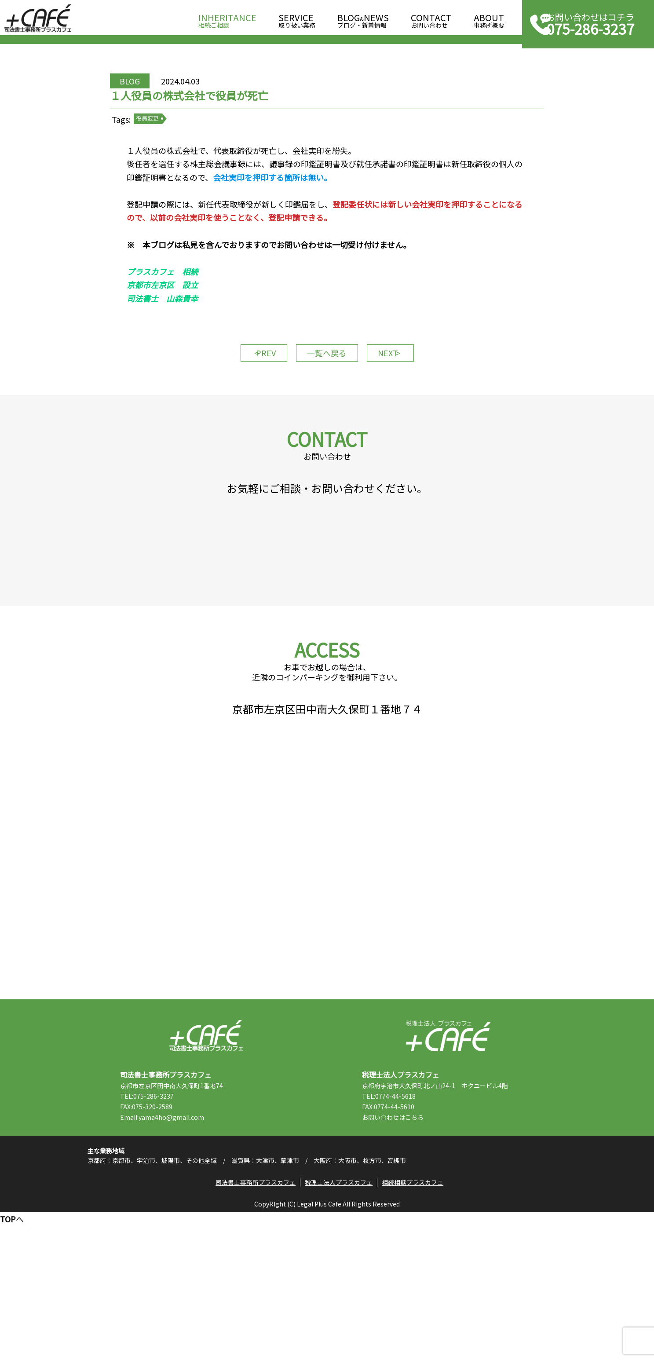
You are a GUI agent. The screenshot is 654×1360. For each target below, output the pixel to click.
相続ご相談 (227, 18)
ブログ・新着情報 (363, 18)
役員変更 (170, 149)
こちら (432, 1245)
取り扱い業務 (296, 18)
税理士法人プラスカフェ (448, 1164)
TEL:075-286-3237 (165, 1224)
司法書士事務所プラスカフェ (37, 18)
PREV (252, 402)
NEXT (401, 402)
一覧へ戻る (327, 402)
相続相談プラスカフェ (417, 1327)
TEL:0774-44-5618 (407, 1224)
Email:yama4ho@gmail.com (180, 1245)
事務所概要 (489, 18)
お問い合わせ (431, 18)
